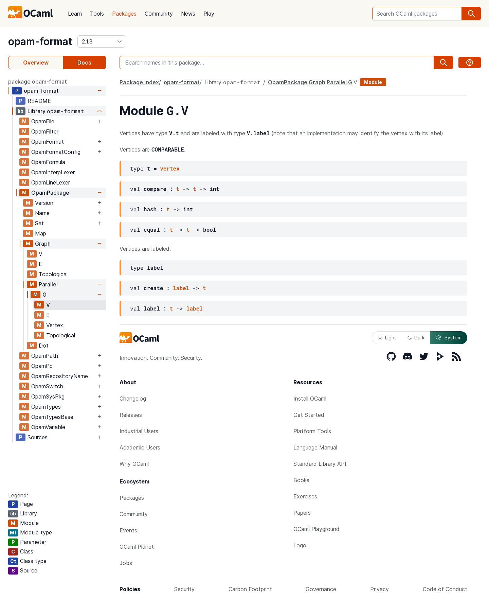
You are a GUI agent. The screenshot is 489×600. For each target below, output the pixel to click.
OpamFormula (48, 162)
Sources (38, 437)
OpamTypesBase (52, 416)
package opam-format (37, 81)
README (39, 101)
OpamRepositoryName (59, 376)
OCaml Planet (137, 546)
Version (44, 202)
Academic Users (140, 447)
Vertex (54, 325)
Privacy (379, 589)
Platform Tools (312, 431)
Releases (131, 414)
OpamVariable (48, 427)
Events (128, 530)
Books (301, 480)
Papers (302, 512)
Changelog (133, 398)
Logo (299, 545)
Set (39, 223)
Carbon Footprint (250, 589)
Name (42, 213)
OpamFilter (44, 131)
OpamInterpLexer (53, 172)
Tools (97, 13)
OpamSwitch (47, 386)
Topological (53, 274)
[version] (101, 41)
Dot (44, 345)
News (188, 13)
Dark (416, 337)
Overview (36, 62)
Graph (43, 243)
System (448, 338)
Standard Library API (319, 463)
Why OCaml (134, 463)
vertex (170, 168)
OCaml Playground (316, 529)
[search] (471, 13)
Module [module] (373, 82)
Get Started (308, 414)
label (181, 288)
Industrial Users (139, 431)
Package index (139, 82)
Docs (84, 62)
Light (387, 337)
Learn (75, 13)
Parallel (48, 284)
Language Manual (315, 447)
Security (184, 589)
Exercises (305, 496)
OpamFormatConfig (55, 151)
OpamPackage (50, 192)
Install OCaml (309, 398)
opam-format (40, 41)
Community (159, 13)
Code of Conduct (445, 589)
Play (208, 13)
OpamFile (42, 121)
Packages (124, 13)
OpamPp (42, 366)
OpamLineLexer (50, 182)
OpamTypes (46, 406)
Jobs (126, 563)
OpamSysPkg (48, 396)
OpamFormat (47, 141)
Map (40, 233)
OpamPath (44, 355)
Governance (321, 589)
